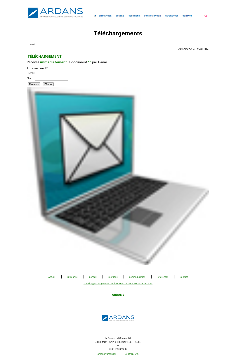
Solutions (113, 276)
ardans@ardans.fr (107, 353)
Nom (30, 78)
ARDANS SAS (131, 353)
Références (162, 276)
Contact (184, 276)
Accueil (51, 276)
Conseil (93, 276)
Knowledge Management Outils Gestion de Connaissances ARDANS (118, 283)
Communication (137, 276)
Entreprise (72, 276)
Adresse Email (37, 68)
